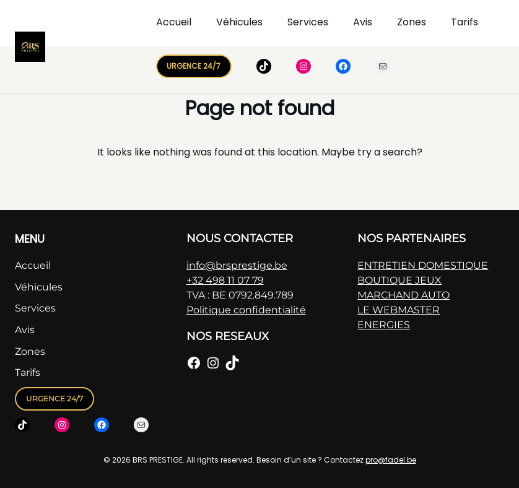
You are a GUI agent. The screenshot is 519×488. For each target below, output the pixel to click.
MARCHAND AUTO (403, 295)
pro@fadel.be (390, 460)
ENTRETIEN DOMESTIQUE (422, 265)
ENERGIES (383, 325)
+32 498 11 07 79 (225, 280)
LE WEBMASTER (398, 310)
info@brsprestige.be (236, 265)
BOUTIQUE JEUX (399, 280)
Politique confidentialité (246, 310)
